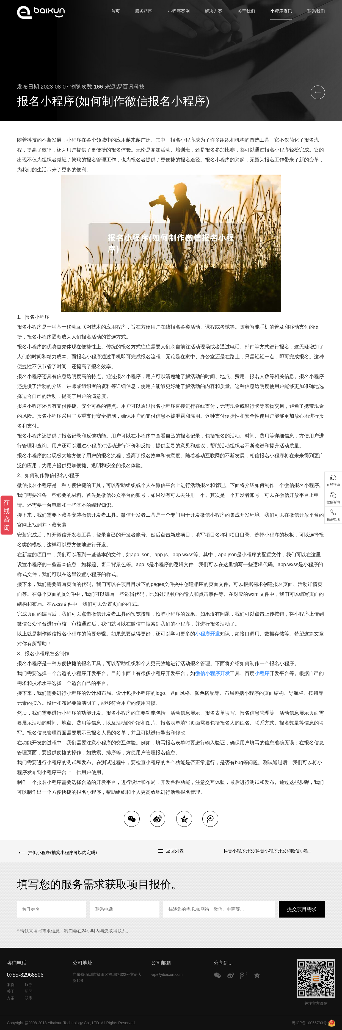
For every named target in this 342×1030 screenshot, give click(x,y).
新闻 (28, 991)
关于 (11, 991)
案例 (11, 984)
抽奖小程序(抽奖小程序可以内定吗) (60, 851)
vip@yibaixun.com (167, 974)
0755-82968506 (25, 974)
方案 (11, 998)
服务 (28, 984)
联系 (28, 998)
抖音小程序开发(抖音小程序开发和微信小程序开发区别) (274, 851)
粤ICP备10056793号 (309, 1023)
